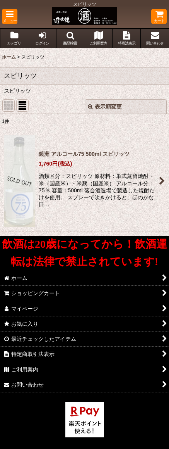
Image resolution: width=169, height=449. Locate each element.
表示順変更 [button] (105, 107)
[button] (9, 16)
